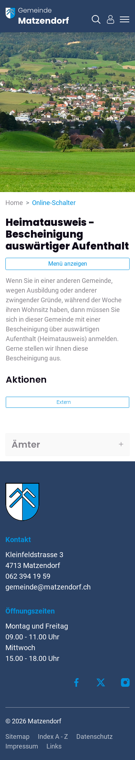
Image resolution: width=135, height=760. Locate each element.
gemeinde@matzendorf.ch (48, 587)
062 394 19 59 (27, 576)
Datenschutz (94, 736)
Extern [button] (64, 402)
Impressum (21, 746)
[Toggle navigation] (123, 19)
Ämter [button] (26, 444)
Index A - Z (53, 736)
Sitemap (17, 736)
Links (54, 746)
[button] (96, 19)
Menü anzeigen (67, 263)
